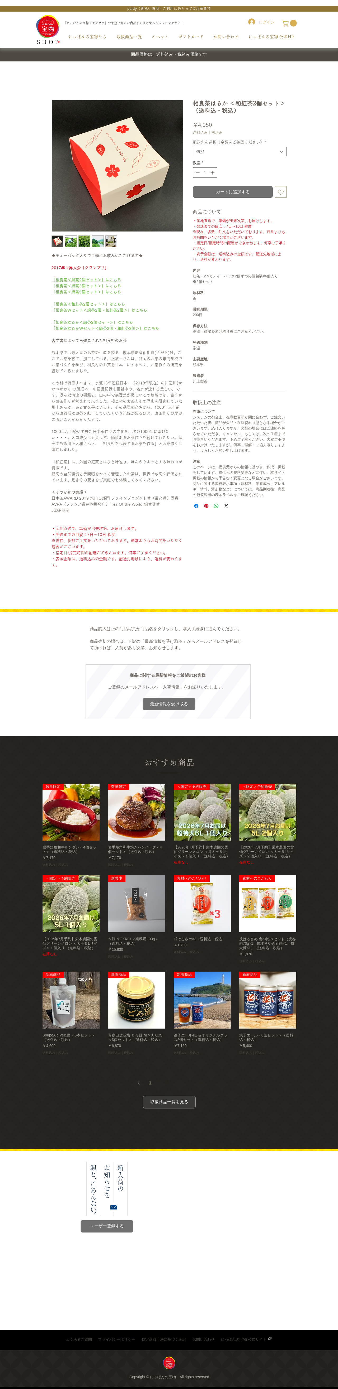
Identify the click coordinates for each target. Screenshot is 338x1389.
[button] (169, 8)
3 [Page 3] (167, 1082)
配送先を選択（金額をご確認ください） (229, 142)
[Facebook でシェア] (196, 506)
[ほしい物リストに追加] (281, 192)
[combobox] (240, 151)
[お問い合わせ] (204, 1339)
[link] (290, 23)
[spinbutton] (205, 172)
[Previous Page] (138, 1082)
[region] (168, 1364)
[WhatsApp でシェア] (216, 506)
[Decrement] (197, 172)
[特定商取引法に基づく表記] (164, 1339)
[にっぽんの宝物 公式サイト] (244, 1339)
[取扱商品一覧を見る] (169, 1102)
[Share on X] (226, 506)
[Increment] (213, 172)
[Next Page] (200, 1082)
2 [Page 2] (159, 1082)
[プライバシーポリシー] (116, 1339)
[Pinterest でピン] (206, 506)
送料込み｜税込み (207, 132)
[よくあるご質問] (79, 1339)
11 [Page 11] (187, 1082)
